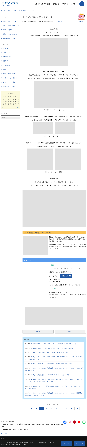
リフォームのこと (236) (9, 21)
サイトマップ (6, 433)
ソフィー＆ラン (59, 21)
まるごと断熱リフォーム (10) (11, 25)
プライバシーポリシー (40, 442)
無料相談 (65, 4)
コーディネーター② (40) (10, 78)
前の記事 (38, 331)
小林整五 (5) (6, 52)
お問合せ (56, 4)
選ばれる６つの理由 (42, 4)
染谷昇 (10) (6, 48)
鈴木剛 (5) (5, 69)
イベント (74, 4)
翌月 (18, 107)
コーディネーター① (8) (9, 73)
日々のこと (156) (7, 30)
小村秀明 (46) (6, 65)
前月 (3, 107)
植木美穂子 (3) (7, 56)
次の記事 (70, 331)
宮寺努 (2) (5, 61)
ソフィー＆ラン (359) (9, 86)
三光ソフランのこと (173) (10, 34)
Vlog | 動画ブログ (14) (9, 38)
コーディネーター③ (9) (9, 82)
